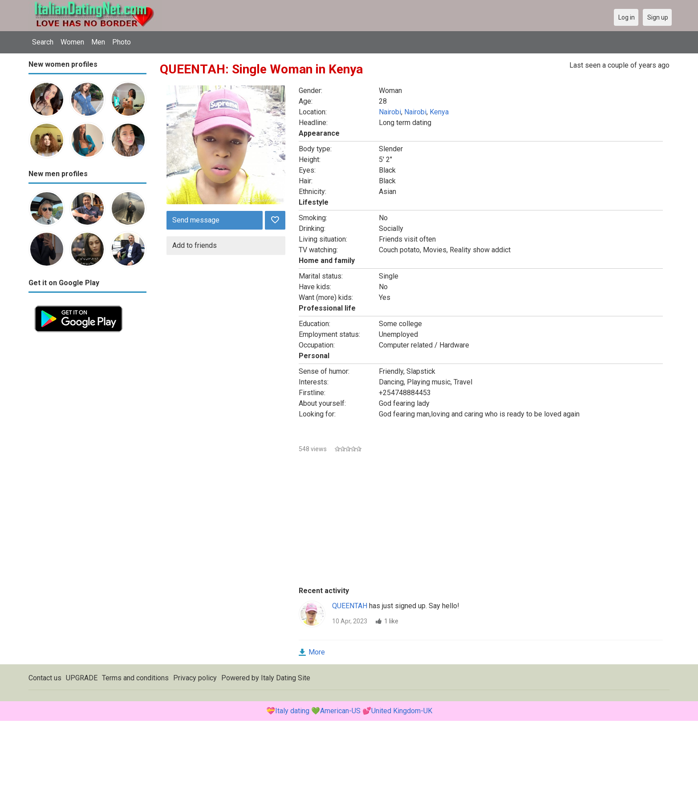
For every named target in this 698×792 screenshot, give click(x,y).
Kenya (439, 112)
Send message (195, 220)
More (316, 652)
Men (98, 42)
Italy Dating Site (285, 678)
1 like (391, 621)
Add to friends (194, 245)
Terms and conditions (135, 678)
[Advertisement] (87, 471)
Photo (121, 42)
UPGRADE (81, 678)
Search (42, 42)
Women (72, 42)
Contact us (44, 678)
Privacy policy (195, 678)
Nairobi (390, 112)
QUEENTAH (349, 606)
